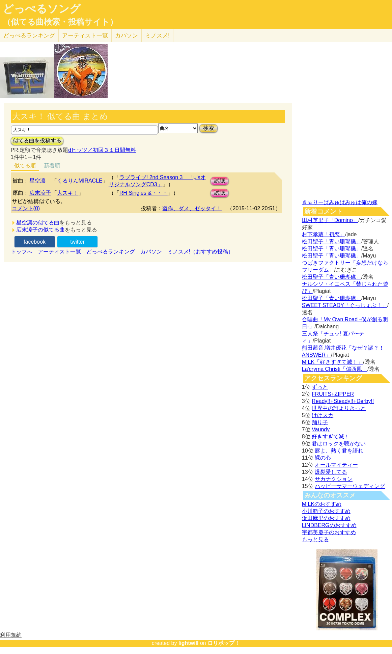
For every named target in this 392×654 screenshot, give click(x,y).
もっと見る (315, 539)
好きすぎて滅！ (330, 436)
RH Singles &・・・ (143, 193)
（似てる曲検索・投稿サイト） (60, 22)
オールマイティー (336, 465)
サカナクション (334, 479)
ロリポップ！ (223, 643)
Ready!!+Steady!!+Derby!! (343, 401)
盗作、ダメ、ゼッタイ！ (192, 208)
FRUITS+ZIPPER (333, 394)
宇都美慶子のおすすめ (329, 532)
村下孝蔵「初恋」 (323, 234)
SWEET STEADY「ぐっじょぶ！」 (344, 305)
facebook (35, 242)
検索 (208, 128)
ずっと (320, 387)
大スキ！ (68, 193)
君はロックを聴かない (339, 443)
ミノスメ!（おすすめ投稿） (200, 251)
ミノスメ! (157, 35)
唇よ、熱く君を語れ (339, 451)
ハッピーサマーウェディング (350, 486)
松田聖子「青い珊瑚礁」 (331, 241)
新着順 (52, 165)
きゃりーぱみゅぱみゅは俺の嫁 (339, 202)
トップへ (21, 251)
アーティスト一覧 (59, 251)
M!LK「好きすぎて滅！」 (332, 362)
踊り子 (320, 422)
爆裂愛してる (331, 472)
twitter (77, 242)
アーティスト (85, 35)
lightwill (188, 643)
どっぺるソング (42, 9)
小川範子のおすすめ (326, 511)
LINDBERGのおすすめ (329, 525)
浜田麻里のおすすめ (326, 518)
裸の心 (323, 458)
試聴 (219, 181)
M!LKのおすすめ (321, 504)
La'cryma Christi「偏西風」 (334, 369)
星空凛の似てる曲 (37, 222)
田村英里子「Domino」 (330, 220)
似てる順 (25, 165)
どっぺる (29, 35)
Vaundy (321, 429)
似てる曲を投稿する (37, 140)
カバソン (126, 35)
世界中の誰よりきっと (339, 408)
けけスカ (322, 415)
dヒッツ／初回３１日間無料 (102, 150)
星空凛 (37, 181)
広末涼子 (40, 193)
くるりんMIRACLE (80, 181)
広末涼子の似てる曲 (40, 230)
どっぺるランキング (110, 251)
